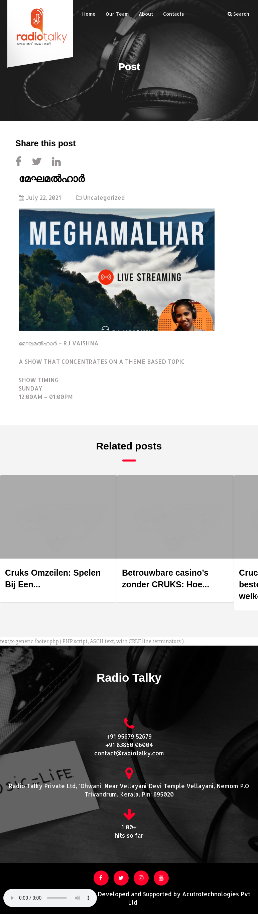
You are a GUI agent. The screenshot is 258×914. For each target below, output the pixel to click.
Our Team (117, 14)
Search (238, 14)
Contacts (173, 14)
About (146, 14)
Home (89, 14)
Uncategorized (104, 197)
